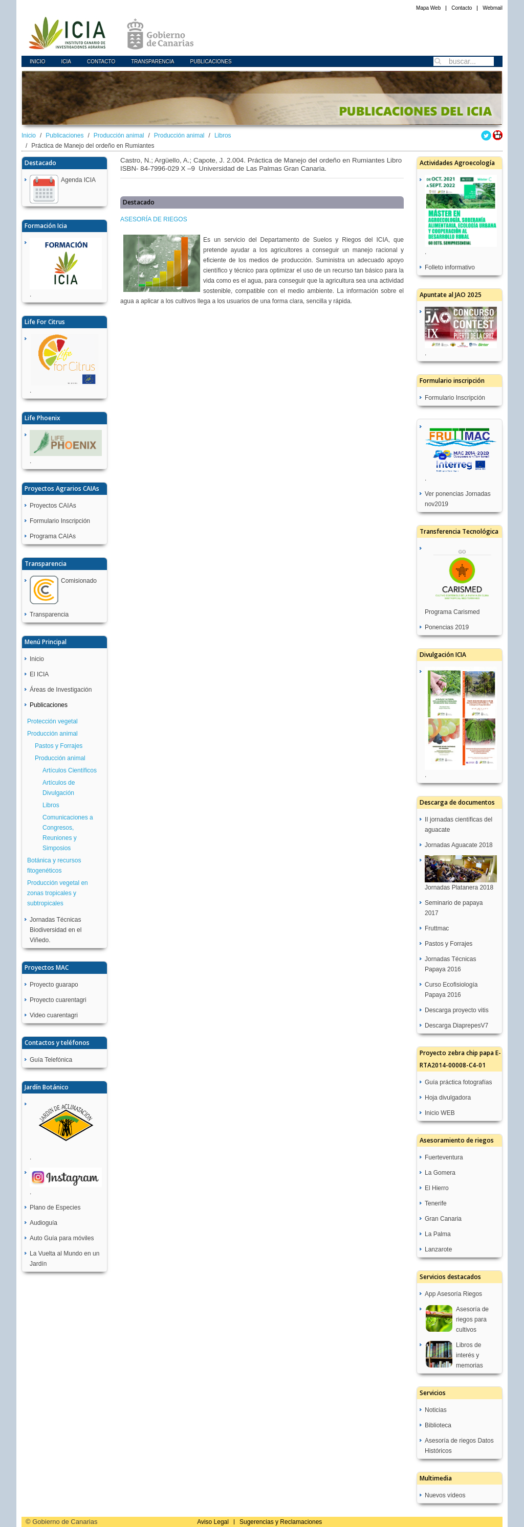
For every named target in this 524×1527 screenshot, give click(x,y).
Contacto (461, 8)
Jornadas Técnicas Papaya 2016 (450, 964)
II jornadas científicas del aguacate (458, 824)
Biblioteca (438, 1425)
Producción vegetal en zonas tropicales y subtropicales (57, 893)
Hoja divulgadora (448, 1097)
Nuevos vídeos (445, 1495)
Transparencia (152, 61)
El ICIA (39, 674)
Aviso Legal (213, 1521)
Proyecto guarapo (54, 984)
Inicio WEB (440, 1112)
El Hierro (437, 1188)
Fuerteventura (444, 1157)
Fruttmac (437, 928)
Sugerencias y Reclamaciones (280, 1521)
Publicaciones (210, 61)
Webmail (493, 8)
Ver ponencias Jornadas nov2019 (458, 499)
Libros (222, 135)
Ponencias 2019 (447, 627)
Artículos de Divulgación (58, 787)
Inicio (38, 61)
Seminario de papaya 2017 (454, 908)
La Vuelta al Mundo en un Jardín (64, 1258)
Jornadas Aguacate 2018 (459, 845)
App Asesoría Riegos (453, 1293)
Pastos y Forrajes (58, 745)
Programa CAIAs (53, 536)
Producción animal (119, 135)
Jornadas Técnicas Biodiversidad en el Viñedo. (55, 930)
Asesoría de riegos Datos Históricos (459, 1445)
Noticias (436, 1410)
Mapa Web (428, 8)
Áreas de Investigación (61, 689)
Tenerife (436, 1203)
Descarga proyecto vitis (457, 1010)
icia (66, 61)
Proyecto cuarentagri (58, 1000)
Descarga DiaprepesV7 (456, 1025)
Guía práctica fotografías (458, 1082)
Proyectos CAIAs (53, 505)
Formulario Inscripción (60, 521)
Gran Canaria (443, 1218)
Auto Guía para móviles (62, 1238)
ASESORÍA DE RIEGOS (153, 219)
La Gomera (440, 1172)
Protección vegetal (52, 721)
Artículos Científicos (69, 770)
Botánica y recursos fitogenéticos (54, 865)
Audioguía (43, 1222)
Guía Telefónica (51, 1059)
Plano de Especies (55, 1207)
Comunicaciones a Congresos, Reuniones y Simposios (67, 833)
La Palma (438, 1234)
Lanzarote (438, 1249)
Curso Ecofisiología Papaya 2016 (451, 989)
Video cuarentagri (54, 1015)
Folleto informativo (450, 267)
